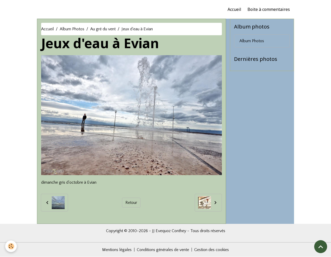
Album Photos (72, 29)
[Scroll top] (320, 246)
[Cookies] (11, 246)
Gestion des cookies (211, 249)
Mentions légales (117, 249)
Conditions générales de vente (163, 249)
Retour (131, 202)
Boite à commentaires (268, 9)
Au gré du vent (103, 29)
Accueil (234, 9)
